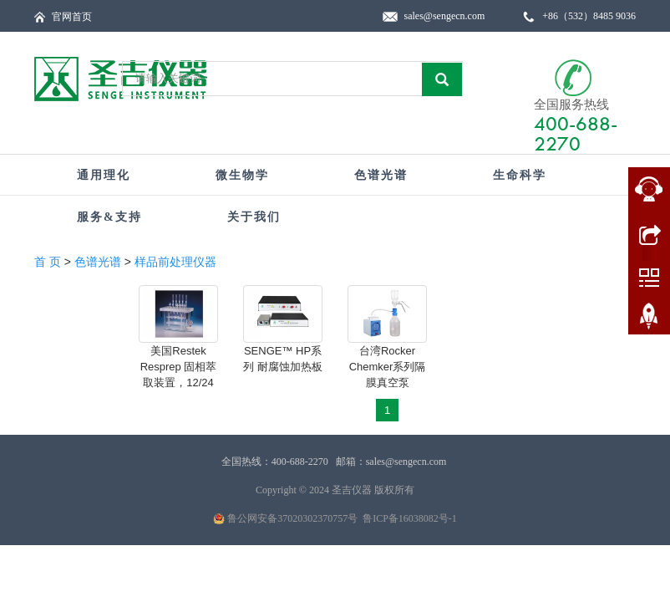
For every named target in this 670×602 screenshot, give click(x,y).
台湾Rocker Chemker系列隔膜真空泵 (387, 366)
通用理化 (103, 175)
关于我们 (254, 217)
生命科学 (519, 175)
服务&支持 (109, 217)
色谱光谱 (381, 175)
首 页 (47, 261)
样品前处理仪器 (175, 261)
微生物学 (242, 175)
